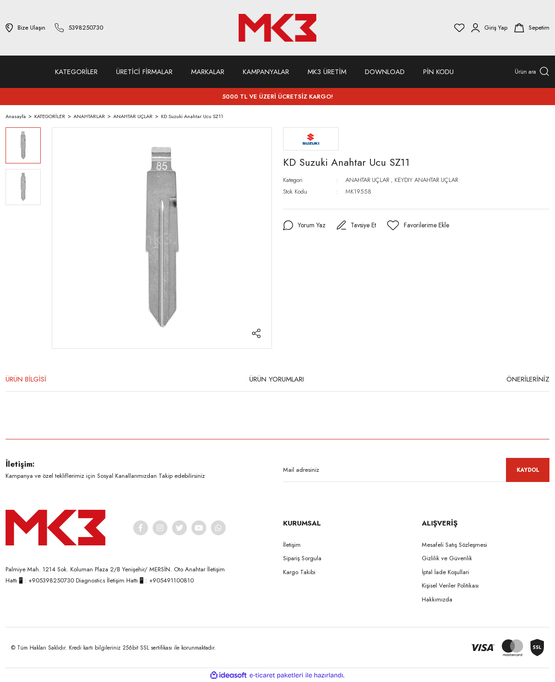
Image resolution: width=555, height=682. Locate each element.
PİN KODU (438, 72)
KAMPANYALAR (266, 72)
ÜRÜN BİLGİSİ (26, 379)
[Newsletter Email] (416, 470)
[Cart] (531, 28)
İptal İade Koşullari (445, 572)
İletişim (292, 544)
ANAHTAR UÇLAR (367, 179)
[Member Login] (489, 28)
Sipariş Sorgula (302, 558)
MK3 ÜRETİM (327, 72)
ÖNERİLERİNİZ (527, 379)
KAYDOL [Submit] (528, 470)
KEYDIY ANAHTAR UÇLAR (426, 179)
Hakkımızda (437, 599)
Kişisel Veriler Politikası (450, 585)
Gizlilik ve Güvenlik (447, 558)
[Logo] (277, 28)
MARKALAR (207, 72)
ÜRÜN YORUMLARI (276, 379)
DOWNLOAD (385, 72)
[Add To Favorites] (419, 225)
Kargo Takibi (299, 572)
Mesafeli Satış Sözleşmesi (454, 544)
